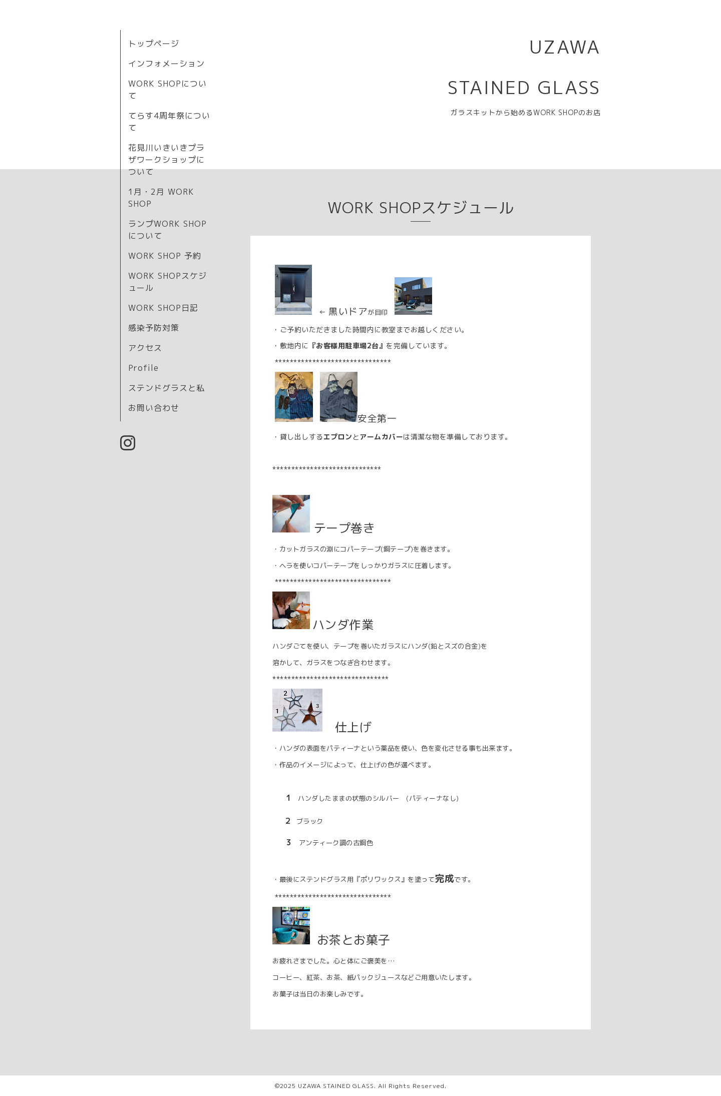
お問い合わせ (153, 407)
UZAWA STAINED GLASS (336, 1085)
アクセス (145, 347)
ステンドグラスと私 (166, 387)
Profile (143, 367)
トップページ (153, 43)
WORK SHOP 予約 (164, 255)
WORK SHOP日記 (163, 307)
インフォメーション (166, 63)
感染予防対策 (153, 327)
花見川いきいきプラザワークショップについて (166, 159)
